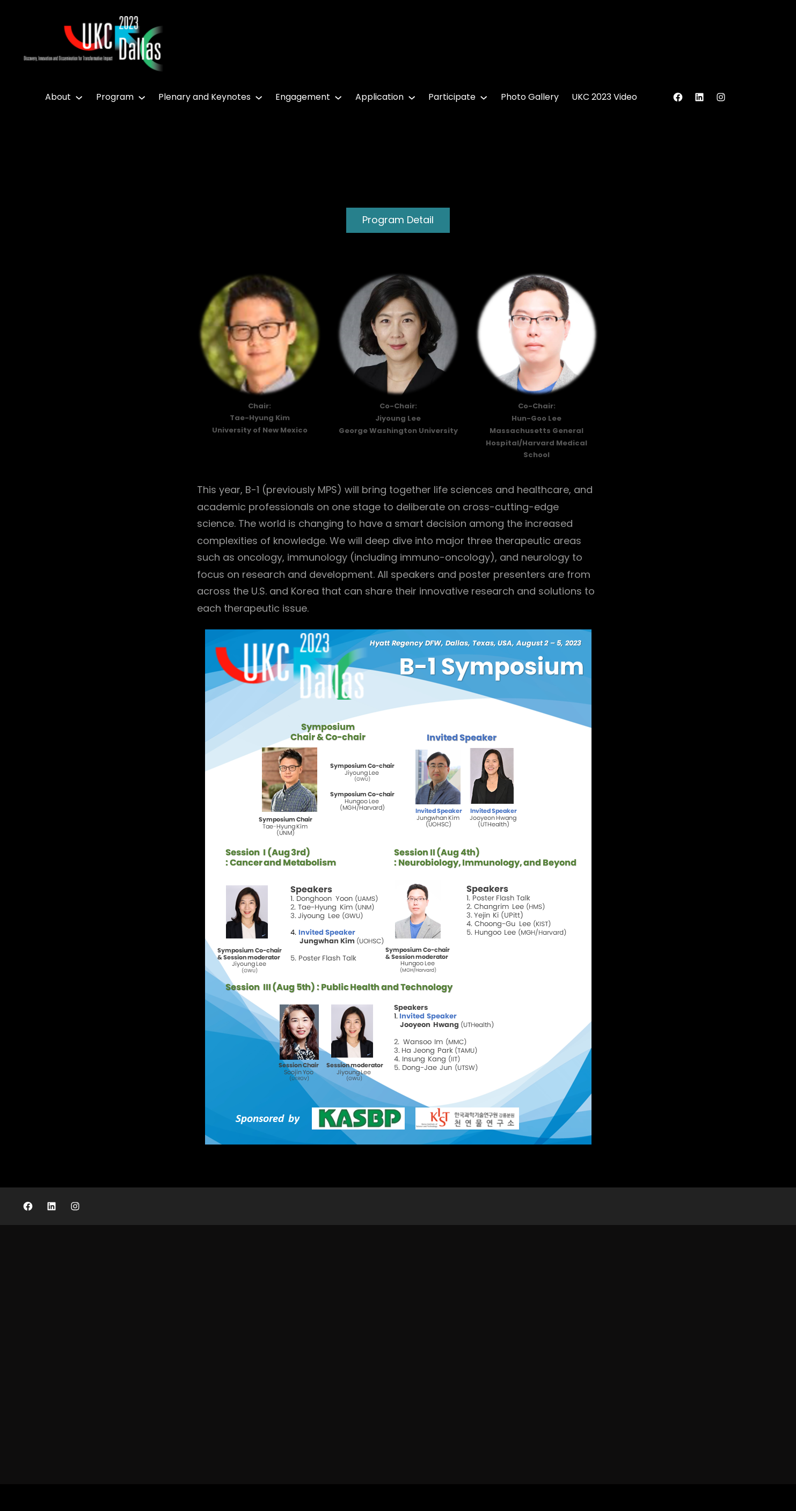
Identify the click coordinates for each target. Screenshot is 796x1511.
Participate (452, 97)
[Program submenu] (141, 97)
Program (115, 97)
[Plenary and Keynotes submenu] (258, 97)
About (58, 97)
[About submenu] (79, 97)
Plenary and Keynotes (204, 97)
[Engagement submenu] (338, 97)
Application (379, 97)
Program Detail (398, 219)
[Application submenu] (411, 97)
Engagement (302, 97)
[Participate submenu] (483, 97)
